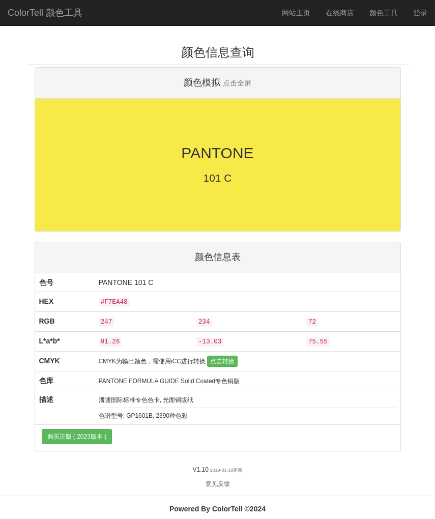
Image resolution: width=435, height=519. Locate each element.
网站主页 (296, 13)
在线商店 (340, 13)
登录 (420, 13)
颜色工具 (387, 12)
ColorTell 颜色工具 (45, 13)
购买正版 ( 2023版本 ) (77, 436)
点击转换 (222, 361)
